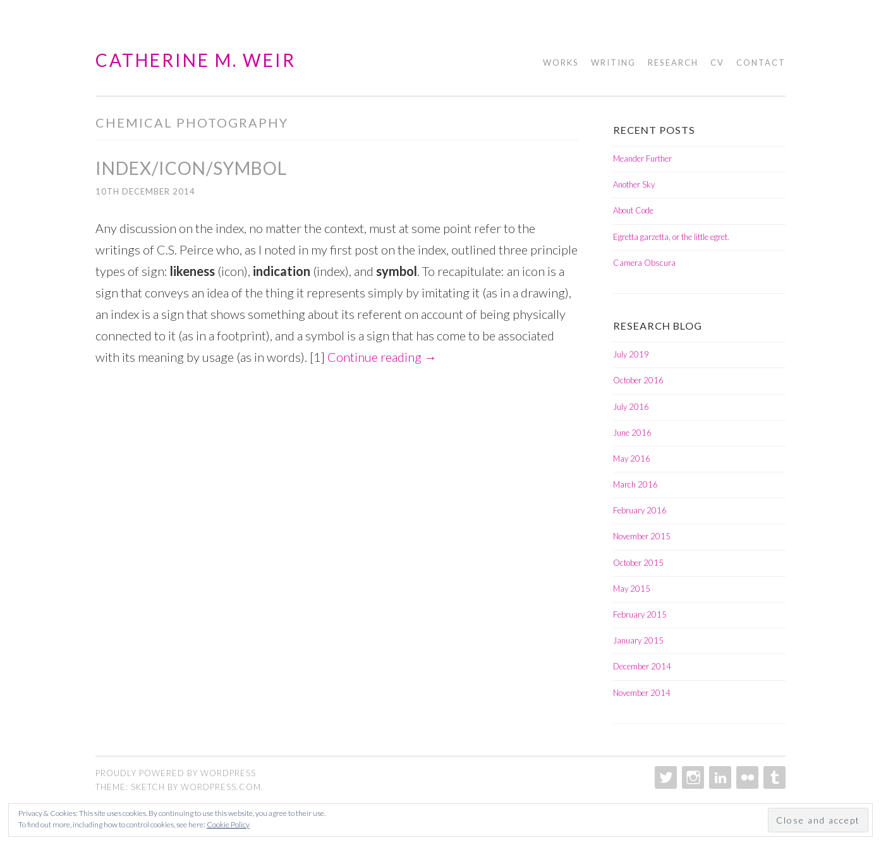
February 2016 (640, 510)
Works (561, 62)
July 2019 (631, 354)
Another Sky (634, 184)
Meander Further (642, 158)
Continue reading (382, 356)
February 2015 (640, 614)
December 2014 (642, 666)
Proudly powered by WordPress (175, 773)
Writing (613, 62)
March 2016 (635, 484)
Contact (761, 62)
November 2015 (642, 536)
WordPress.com (221, 787)
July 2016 (631, 407)
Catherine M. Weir (195, 60)
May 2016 (631, 458)
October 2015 (638, 563)
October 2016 (638, 380)
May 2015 (631, 589)
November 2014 (642, 693)
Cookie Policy (228, 824)
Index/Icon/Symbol (191, 168)
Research (673, 62)
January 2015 (638, 640)
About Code (633, 210)
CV (717, 62)
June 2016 (632, 433)
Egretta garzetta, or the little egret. (671, 237)
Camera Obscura (644, 263)
